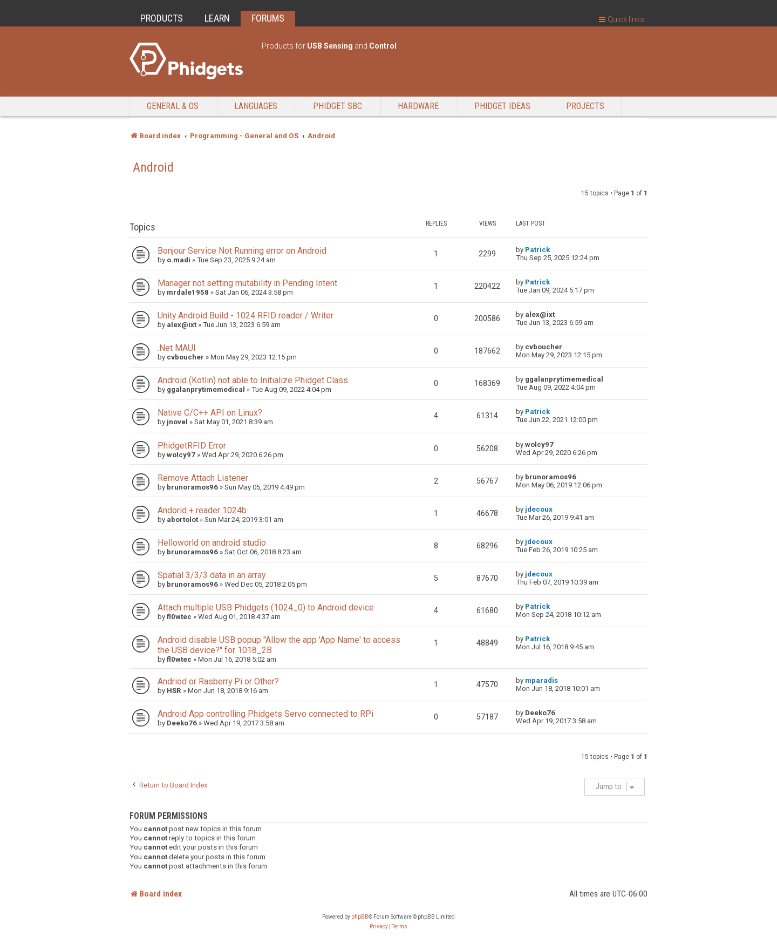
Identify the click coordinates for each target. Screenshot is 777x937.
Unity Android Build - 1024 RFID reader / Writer (245, 315)
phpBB (360, 917)
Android (153, 167)
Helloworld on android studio (212, 543)
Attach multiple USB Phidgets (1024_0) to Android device (266, 607)
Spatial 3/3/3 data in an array (211, 575)
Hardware (418, 106)
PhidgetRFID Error (192, 445)
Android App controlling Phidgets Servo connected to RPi (265, 714)
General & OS (173, 106)
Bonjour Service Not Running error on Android (242, 251)
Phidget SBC (337, 106)
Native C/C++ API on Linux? (210, 413)
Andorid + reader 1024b (202, 510)
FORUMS (267, 18)
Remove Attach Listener (203, 478)
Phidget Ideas (502, 106)
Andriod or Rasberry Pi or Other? (218, 681)
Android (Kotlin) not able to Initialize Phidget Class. (254, 380)
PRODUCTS (161, 18)
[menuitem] (379, 927)
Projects (585, 106)
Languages (255, 106)
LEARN (217, 18)
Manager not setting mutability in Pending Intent (247, 283)
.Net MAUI (177, 348)
